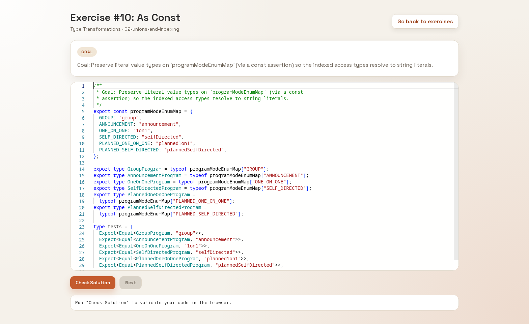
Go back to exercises (425, 21)
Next (130, 283)
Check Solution (93, 283)
